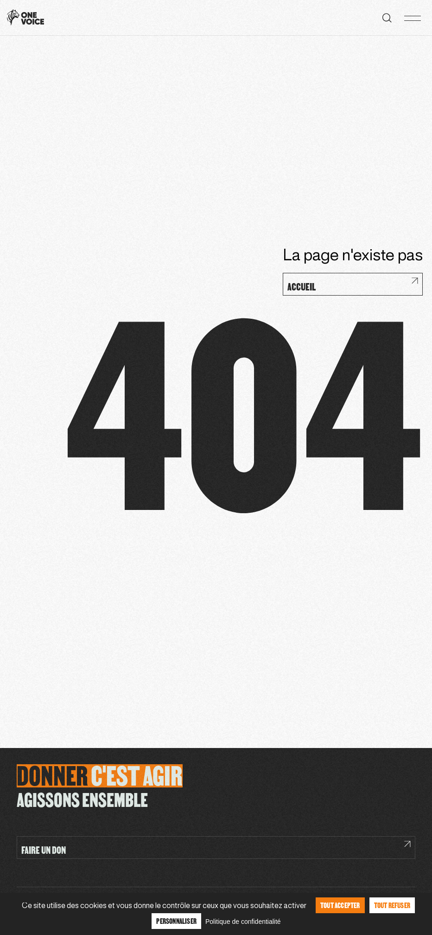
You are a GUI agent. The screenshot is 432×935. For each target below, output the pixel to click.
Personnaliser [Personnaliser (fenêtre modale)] (176, 921)
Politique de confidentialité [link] (243, 921)
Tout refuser (392, 905)
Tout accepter (340, 905)
